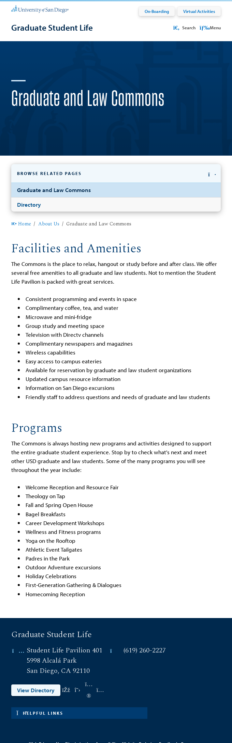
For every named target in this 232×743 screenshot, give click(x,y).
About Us (48, 203)
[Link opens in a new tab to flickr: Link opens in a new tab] (89, 669)
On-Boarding (157, 11)
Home (21, 203)
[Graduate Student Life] (52, 27)
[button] (115, 181)
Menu (210, 27)
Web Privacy (41, 723)
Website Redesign (139, 723)
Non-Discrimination (74, 723)
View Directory (36, 669)
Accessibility (107, 723)
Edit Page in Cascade (115, 713)
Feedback (168, 723)
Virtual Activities (199, 11)
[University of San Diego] (39, 8)
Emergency (192, 723)
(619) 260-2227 (145, 629)
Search (183, 27)
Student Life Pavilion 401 (64, 629)
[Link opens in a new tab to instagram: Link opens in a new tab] (100, 669)
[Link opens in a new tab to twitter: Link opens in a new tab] (77, 669)
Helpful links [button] (39, 692)
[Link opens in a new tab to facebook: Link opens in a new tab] (66, 669)
